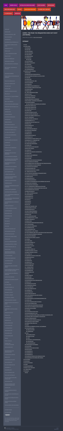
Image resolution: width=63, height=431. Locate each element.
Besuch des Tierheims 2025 (31, 107)
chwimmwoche (10, 171)
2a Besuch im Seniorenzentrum (10, 180)
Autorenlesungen (30, 341)
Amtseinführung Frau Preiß (31, 283)
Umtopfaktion (7, 367)
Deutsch (10, 409)
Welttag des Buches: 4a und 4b (31, 250)
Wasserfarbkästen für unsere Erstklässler (33, 164)
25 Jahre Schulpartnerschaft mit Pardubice (34, 301)
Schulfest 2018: (8, 343)
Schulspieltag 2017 (29, 291)
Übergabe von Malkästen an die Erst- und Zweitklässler (36, 326)
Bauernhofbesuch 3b (30, 125)
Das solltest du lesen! (31, 334)
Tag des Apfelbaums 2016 (9, 372)
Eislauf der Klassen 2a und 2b (31, 112)
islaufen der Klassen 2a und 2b (11, 91)
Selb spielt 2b (28, 202)
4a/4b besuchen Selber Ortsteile (11, 236)
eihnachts (7, 231)
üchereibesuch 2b (8, 215)
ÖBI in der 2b (7, 93)
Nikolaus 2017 (28, 281)
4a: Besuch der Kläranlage (31, 235)
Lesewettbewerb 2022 (30, 227)
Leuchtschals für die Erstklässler (32, 166)
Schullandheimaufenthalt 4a (31, 179)
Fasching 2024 (28, 153)
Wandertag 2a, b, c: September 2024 (32, 140)
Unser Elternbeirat (29, 61)
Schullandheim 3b (29, 354)
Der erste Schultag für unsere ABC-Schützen (34, 295)
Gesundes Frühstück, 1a (30, 242)
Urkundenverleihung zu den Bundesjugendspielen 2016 (36, 298)
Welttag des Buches (8, 205)
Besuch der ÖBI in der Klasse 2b (32, 113)
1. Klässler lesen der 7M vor (31, 171)
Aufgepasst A (7, 48)
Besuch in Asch (29, 94)
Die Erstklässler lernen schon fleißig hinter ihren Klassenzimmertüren (38, 163)
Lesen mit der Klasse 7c (10, 132)
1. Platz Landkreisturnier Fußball (32, 92)
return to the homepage (37, 37)
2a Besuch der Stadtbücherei (10, 258)
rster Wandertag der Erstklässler (11, 156)
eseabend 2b (7, 142)
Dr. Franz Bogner (29, 66)
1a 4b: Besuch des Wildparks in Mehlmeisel (34, 234)
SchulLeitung (28, 47)
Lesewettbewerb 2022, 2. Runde (32, 217)
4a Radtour (28, 239)
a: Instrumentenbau (8, 255)
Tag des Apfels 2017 (29, 286)
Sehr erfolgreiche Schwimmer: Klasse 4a (33, 319)
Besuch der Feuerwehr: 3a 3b (31, 206)
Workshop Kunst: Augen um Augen (32, 347)
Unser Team (28, 49)
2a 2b (6, 171)
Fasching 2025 (28, 110)
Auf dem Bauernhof (29, 244)
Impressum (27, 370)
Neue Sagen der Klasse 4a (31, 293)
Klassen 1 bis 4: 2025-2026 (30, 367)
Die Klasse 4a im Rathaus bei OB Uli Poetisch (34, 306)
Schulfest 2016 (28, 300)
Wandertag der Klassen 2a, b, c (10, 129)
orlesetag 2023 (8, 150)
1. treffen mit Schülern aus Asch (32, 192)
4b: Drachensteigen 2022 (30, 229)
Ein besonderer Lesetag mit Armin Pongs (33, 87)
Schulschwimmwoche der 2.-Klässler (32, 169)
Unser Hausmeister (29, 52)
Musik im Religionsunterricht (31, 318)
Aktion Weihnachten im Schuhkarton (32, 99)
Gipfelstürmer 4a (29, 262)
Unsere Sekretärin (29, 51)
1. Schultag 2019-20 (29, 267)
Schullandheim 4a (29, 296)
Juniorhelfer (28, 309)
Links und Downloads (29, 362)
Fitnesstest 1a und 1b (9, 292)
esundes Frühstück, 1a (10, 287)
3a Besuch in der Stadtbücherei (31, 155)
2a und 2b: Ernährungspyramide (11, 241)
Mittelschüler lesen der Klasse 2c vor (32, 122)
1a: (5, 132)
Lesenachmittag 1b (29, 194)
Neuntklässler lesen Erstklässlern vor (32, 85)
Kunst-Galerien (27, 359)
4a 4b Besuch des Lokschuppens (32, 184)
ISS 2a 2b (7, 226)
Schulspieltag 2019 (29, 270)
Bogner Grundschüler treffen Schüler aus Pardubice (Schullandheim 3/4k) (39, 314)
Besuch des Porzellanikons (11, 189)
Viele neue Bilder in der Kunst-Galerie (12, 405)
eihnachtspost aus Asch (10, 233)
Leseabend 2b (28, 150)
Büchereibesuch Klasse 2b (31, 135)
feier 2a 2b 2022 (12, 231)
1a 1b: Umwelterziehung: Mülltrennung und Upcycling (35, 186)
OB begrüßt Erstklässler (30, 102)
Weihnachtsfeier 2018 (30, 272)
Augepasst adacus (29, 89)
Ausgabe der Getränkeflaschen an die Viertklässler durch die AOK (38, 181)
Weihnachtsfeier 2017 (30, 278)
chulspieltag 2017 (8, 369)
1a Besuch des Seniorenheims (31, 143)
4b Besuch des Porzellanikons (31, 183)
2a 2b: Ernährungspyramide (31, 216)
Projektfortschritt (30, 331)
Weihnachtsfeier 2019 (30, 263)
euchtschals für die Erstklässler (11, 166)
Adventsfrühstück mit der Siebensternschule (34, 280)
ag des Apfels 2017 (8, 362)
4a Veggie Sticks (29, 240)
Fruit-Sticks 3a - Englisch (9, 297)
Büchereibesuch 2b (29, 197)
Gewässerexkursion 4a (30, 178)
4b (5, 189)
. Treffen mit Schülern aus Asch (11, 208)
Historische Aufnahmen (30, 67)
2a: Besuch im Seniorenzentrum (32, 174)
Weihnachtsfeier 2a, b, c (30, 120)
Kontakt (26, 364)
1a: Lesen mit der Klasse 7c (31, 141)
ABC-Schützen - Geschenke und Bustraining (34, 100)
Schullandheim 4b (29, 352)
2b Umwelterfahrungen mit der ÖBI (32, 189)
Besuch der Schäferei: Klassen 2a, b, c (33, 115)
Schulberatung (28, 57)
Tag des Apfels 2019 (29, 265)
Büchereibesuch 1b (29, 196)
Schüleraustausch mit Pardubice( (32, 344)
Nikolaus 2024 (28, 123)
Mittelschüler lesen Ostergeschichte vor (33, 74)
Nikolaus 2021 (28, 258)
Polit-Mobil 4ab (28, 247)
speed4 (27, 324)
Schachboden (7, 98)
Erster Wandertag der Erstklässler (32, 161)
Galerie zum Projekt (30, 329)
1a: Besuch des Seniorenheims (10, 134)
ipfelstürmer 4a (8, 320)
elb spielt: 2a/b (8, 86)
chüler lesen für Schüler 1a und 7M (11, 279)
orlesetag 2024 (8, 111)
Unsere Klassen (29, 54)
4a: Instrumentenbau (29, 224)
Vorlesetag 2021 (29, 260)
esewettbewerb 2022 (9, 260)
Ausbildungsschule (29, 56)
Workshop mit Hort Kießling (31, 308)
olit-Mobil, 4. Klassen (9, 294)
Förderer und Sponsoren (30, 62)
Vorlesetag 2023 (29, 156)
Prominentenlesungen (31, 342)
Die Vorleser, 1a (29, 253)
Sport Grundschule (29, 82)
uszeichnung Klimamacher (10, 116)
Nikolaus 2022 (28, 214)
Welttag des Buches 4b (30, 191)
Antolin (28, 337)
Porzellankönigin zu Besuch (31, 285)
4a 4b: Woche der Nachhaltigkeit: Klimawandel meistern (36, 173)
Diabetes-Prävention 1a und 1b (31, 252)
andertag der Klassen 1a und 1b (11, 127)
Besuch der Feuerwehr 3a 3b (10, 228)
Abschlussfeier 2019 (29, 268)
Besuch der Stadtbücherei (30, 95)
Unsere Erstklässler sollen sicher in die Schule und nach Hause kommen (39, 232)
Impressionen (27, 361)
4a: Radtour (7, 282)
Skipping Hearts (8, 249)
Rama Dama (28, 72)
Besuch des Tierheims (30, 148)
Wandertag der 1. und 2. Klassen (32, 230)
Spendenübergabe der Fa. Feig (31, 313)
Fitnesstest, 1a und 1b (30, 245)
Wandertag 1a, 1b (29, 136)
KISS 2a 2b (28, 204)
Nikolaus (27, 273)
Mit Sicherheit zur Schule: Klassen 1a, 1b (33, 138)
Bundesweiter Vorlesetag (30, 97)
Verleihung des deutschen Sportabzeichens (34, 151)
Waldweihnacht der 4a (30, 257)
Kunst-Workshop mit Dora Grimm (32, 311)
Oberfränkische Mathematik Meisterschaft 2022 (34, 222)
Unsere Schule (27, 46)
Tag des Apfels (28, 158)
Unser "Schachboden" (30, 117)
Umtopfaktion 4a (29, 290)
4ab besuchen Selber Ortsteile (31, 212)
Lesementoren (28, 64)
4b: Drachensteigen (8, 263)
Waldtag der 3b (29, 133)
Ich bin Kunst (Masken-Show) (31, 303)
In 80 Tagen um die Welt (9, 344)
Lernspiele (7, 409)
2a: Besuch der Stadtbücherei (31, 225)
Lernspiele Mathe (8, 412)
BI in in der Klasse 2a (9, 101)
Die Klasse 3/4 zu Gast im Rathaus (32, 321)
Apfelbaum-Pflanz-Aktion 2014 (31, 323)
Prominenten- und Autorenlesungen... (34, 339)
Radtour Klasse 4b (29, 275)
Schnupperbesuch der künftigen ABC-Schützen (34, 357)
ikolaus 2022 (7, 238)
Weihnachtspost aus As (30, 209)
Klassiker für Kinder (30, 336)
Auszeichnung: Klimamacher (31, 130)
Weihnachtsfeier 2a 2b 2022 (31, 207)
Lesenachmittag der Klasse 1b (31, 128)
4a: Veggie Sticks (8, 284)
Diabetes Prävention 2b (30, 219)
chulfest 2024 (7, 137)
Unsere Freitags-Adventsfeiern (31, 211)
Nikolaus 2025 (28, 90)
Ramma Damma (29, 349)
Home (26, 44)
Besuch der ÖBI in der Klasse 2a (32, 118)
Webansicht (56, 429)
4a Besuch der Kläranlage (9, 276)
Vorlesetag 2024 (29, 127)
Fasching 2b (28, 199)
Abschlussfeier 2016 (8, 381)
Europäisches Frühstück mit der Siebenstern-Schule (35, 356)
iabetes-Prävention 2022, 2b (10, 246)
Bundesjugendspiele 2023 (30, 168)
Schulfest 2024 (28, 145)
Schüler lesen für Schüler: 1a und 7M (32, 237)
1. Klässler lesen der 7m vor (10, 174)
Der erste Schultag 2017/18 (31, 288)
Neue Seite (29, 59)
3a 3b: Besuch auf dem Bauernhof (32, 146)
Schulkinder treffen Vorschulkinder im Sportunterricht (35, 316)
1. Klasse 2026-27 (28, 369)
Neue (27, 372)
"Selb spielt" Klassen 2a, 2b (31, 108)
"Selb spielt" (28, 77)
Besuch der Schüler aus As (31, 105)
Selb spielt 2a (28, 201)
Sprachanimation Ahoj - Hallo (31, 80)
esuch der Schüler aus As (10, 80)
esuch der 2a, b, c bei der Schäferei (11, 96)
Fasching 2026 (28, 79)
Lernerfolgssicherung (30, 69)
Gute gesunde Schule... (30, 328)
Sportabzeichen (29, 84)
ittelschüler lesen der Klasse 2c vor (12, 106)
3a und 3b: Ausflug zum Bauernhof (11, 139)
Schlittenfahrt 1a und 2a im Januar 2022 (33, 255)
